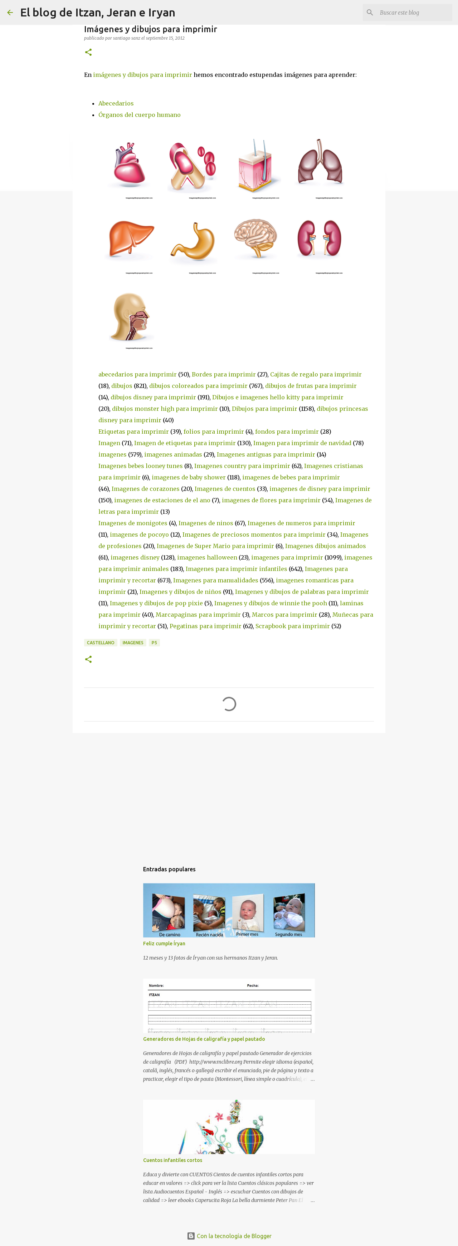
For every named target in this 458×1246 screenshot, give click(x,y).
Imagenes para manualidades (216, 580)
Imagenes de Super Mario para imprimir (216, 546)
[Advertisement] (229, 794)
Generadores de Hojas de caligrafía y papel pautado (204, 1039)
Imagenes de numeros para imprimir (301, 523)
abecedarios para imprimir (138, 374)
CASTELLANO (100, 642)
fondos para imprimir (287, 431)
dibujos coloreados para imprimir (199, 385)
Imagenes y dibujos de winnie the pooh (271, 603)
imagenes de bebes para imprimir (291, 477)
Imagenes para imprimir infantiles (237, 568)
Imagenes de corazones (146, 488)
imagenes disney (136, 557)
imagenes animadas (174, 454)
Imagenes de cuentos (226, 488)
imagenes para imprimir (288, 557)
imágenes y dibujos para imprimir (142, 74)
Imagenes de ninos (207, 523)
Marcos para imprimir (285, 614)
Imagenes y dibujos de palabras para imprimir (302, 591)
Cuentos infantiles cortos (172, 1160)
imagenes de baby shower (189, 477)
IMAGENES (133, 642)
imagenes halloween (208, 557)
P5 (154, 642)
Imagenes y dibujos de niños (181, 591)
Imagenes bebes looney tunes (141, 465)
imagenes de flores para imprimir (272, 500)
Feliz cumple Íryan (164, 943)
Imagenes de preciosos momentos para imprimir (254, 534)
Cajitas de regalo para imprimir (316, 374)
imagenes (113, 454)
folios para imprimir (214, 431)
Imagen (110, 443)
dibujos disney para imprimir (154, 397)
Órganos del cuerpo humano (139, 114)
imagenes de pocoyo (140, 534)
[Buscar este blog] (414, 12)
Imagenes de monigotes (133, 523)
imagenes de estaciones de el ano (163, 500)
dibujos (122, 385)
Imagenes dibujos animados (325, 546)
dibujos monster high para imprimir (165, 408)
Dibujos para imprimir (265, 408)
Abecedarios (116, 103)
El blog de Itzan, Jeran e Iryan (97, 12)
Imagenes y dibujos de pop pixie (157, 603)
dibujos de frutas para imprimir (311, 385)
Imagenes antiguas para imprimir (267, 454)
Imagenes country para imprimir (243, 465)
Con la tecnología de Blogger (229, 1236)
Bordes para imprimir (224, 374)
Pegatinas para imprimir (206, 626)
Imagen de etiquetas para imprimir (185, 443)
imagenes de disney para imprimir (319, 488)
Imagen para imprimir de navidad (303, 443)
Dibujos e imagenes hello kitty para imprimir (278, 397)
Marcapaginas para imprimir (199, 614)
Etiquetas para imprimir (134, 431)
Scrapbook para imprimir (293, 626)
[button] (88, 53)
